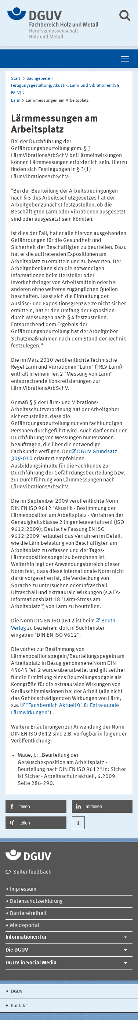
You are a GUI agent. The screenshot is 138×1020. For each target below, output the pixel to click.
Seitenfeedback (32, 872)
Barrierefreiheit (28, 913)
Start (15, 79)
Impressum (23, 889)
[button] (36, 806)
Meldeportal (24, 925)
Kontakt (18, 1006)
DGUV (16, 991)
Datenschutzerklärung (36, 901)
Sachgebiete (38, 79)
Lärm (16, 100)
